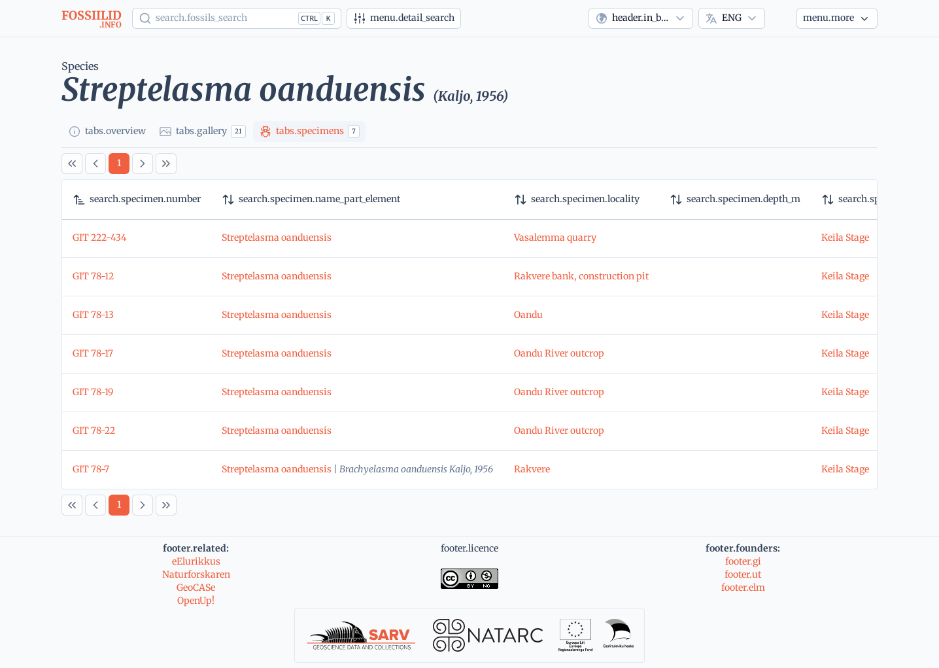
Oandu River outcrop (559, 353)
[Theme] (780, 18)
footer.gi (743, 561)
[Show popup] (236, 18)
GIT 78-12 (93, 276)
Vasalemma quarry (555, 237)
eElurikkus (196, 561)
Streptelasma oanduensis (277, 237)
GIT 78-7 (91, 469)
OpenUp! (195, 600)
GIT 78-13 (93, 315)
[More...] (837, 18)
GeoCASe (196, 587)
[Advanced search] (404, 18)
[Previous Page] (95, 163)
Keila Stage (845, 237)
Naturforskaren (196, 574)
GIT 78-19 (93, 392)
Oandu (528, 315)
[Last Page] (166, 163)
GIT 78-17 (93, 353)
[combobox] (641, 18)
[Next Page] (142, 163)
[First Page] (71, 163)
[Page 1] (119, 163)
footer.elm (743, 587)
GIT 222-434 (100, 237)
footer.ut (743, 574)
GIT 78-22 (94, 430)
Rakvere (532, 469)
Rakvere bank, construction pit (581, 276)
